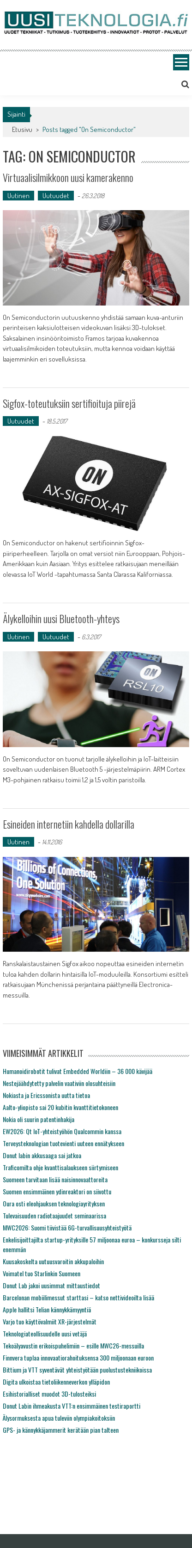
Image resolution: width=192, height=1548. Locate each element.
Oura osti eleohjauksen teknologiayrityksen (54, 1203)
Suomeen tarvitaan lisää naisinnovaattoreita (55, 1179)
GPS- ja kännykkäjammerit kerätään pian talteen (61, 1430)
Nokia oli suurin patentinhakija (38, 1119)
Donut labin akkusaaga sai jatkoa (42, 1155)
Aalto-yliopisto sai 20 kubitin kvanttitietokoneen (60, 1107)
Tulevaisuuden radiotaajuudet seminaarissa (54, 1215)
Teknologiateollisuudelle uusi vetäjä (45, 1333)
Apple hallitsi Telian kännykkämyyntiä (47, 1309)
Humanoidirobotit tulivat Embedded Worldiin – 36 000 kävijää (77, 1071)
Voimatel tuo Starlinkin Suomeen (41, 1273)
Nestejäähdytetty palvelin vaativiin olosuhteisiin (59, 1083)
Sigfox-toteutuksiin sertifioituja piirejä (69, 403)
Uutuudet (55, 195)
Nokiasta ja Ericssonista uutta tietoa (46, 1095)
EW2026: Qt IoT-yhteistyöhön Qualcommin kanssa (62, 1131)
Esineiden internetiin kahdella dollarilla (68, 824)
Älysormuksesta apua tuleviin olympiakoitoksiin (59, 1418)
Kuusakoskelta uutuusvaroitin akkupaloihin (53, 1261)
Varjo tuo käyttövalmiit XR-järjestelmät (49, 1321)
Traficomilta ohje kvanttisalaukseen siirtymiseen (60, 1167)
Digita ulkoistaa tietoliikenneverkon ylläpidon (56, 1381)
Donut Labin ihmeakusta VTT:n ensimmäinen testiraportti (71, 1406)
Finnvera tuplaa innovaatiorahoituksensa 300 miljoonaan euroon (78, 1357)
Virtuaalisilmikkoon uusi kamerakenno (68, 177)
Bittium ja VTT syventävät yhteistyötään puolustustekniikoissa (77, 1369)
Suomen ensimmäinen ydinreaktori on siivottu (57, 1191)
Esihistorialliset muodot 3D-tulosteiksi (49, 1393)
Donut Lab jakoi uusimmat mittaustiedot (51, 1285)
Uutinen (18, 195)
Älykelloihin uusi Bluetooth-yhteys (61, 618)
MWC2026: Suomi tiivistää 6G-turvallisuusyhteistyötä (67, 1227)
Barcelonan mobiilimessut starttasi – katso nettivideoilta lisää (78, 1297)
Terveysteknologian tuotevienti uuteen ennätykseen (63, 1143)
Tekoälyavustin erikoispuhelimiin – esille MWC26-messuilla (73, 1345)
